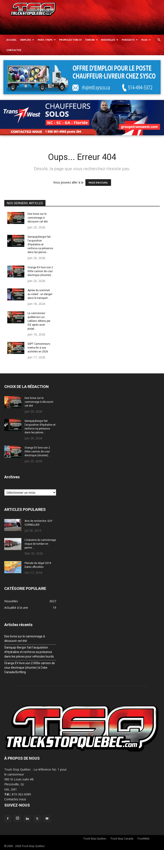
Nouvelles (109, 39)
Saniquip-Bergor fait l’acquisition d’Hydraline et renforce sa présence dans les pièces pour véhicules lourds (29, 652)
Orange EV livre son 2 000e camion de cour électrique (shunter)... (40, 271)
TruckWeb (143, 838)
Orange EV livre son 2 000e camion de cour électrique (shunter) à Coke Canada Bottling (29, 667)
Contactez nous (15, 799)
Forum (91, 39)
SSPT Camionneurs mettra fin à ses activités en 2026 (39, 347)
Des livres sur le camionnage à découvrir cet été (38, 217)
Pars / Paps (47, 39)
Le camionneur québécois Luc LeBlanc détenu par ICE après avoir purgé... (39, 321)
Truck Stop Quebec (94, 838)
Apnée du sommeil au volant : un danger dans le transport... (40, 294)
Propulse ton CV (70, 39)
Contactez (13, 50)
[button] (159, 40)
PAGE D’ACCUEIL (98, 182)
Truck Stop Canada (121, 838)
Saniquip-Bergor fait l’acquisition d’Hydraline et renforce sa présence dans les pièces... (40, 244)
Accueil (11, 39)
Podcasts (130, 39)
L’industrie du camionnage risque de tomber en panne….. (40, 543)
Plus (146, 39)
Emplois (27, 39)
